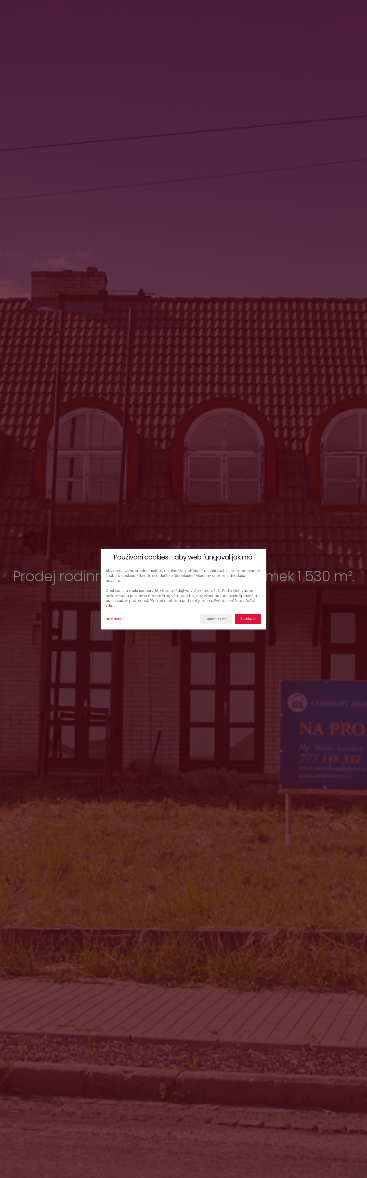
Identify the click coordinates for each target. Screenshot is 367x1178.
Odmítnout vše (214, 619)
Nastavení (115, 618)
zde (109, 605)
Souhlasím (247, 619)
